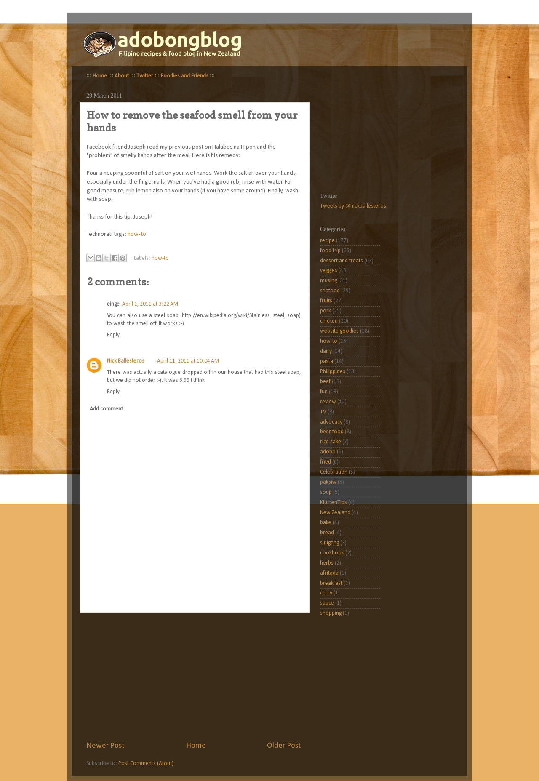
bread (327, 533)
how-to (137, 234)
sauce (327, 603)
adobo (328, 452)
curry (326, 593)
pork (325, 311)
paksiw (328, 482)
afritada (329, 573)
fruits (326, 301)
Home (100, 76)
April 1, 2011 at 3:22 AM (150, 304)
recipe (327, 240)
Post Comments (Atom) (145, 763)
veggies (328, 270)
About (122, 76)
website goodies (339, 331)
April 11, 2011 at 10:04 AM (188, 361)
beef (325, 381)
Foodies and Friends (184, 76)
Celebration (333, 472)
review (328, 402)
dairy (326, 351)
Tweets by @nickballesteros (353, 206)
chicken (329, 321)
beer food (332, 431)
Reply (113, 335)
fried (325, 462)
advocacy (331, 422)
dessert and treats (341, 261)
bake (325, 522)
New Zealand (335, 512)
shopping (331, 613)
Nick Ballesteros (125, 361)
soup (326, 492)
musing (328, 280)
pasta (326, 361)
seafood (330, 290)
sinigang (329, 543)
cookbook (332, 553)
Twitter (144, 76)
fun (324, 391)
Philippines (332, 371)
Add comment (106, 409)
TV (323, 412)
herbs (327, 563)
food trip (330, 250)
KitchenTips (333, 502)
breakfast (331, 583)
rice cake (330, 442)
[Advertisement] (194, 676)
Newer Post (105, 746)
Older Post (284, 746)
